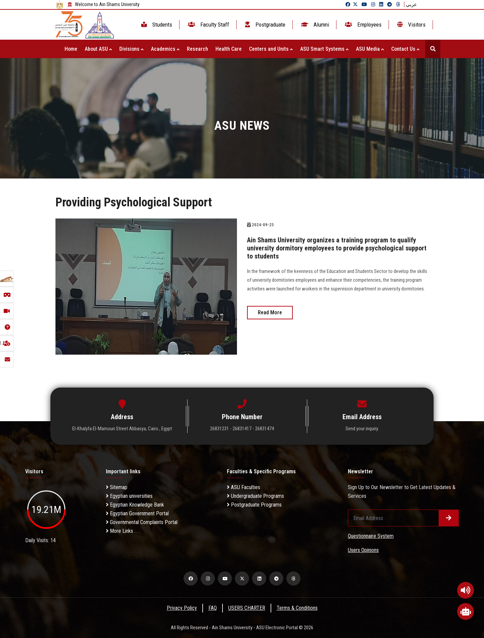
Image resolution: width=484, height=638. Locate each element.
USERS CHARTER (246, 608)
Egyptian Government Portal (137, 513)
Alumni (314, 24)
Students (156, 24)
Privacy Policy (182, 608)
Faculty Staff (208, 24)
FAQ (212, 608)
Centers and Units (271, 49)
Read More (270, 312)
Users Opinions (363, 550)
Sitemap (116, 487)
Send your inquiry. (362, 429)
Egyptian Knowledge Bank (135, 505)
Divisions (131, 49)
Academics (165, 49)
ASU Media (370, 49)
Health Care (228, 49)
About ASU (98, 49)
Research (197, 49)
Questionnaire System (371, 536)
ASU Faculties (243, 487)
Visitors (411, 24)
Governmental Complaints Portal (141, 522)
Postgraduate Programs (254, 505)
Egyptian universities (129, 496)
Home (71, 49)
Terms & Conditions (297, 608)
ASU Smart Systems (324, 49)
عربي (411, 4)
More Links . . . (123, 531)
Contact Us (405, 49)
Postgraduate (264, 24)
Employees (362, 24)
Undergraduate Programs (255, 496)
